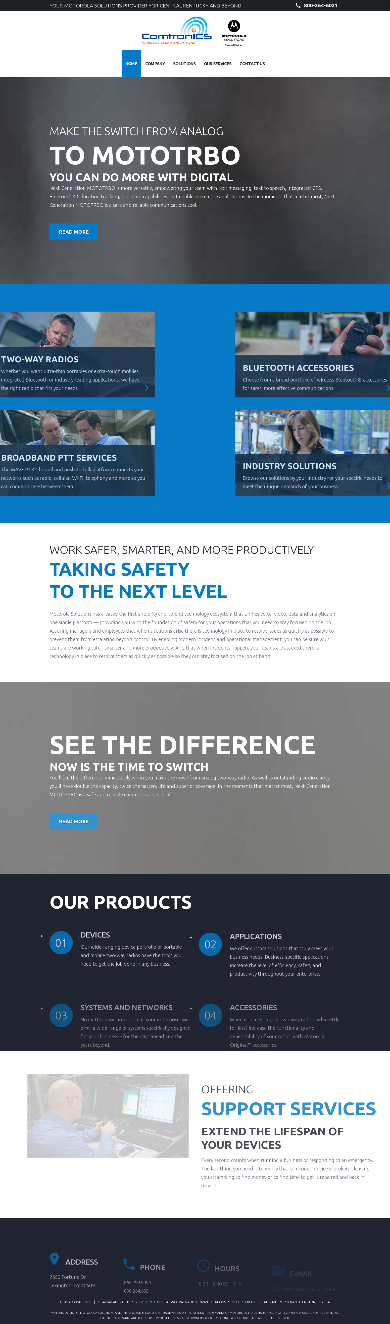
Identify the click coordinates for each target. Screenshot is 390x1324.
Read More (74, 232)
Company (155, 63)
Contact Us (252, 63)
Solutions (184, 63)
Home (131, 63)
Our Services (218, 63)
